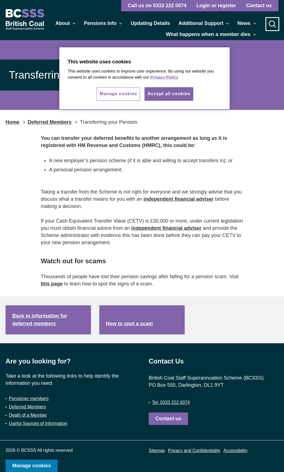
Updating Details (150, 23)
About (65, 23)
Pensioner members (29, 398)
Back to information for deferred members (39, 320)
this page (52, 284)
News (246, 23)
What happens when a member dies (211, 34)
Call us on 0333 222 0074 (157, 5)
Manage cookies (31, 465)
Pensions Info (103, 23)
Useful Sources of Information (38, 423)
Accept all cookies (169, 93)
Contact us (259, 5)
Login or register (216, 5)
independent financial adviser (178, 199)
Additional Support (203, 23)
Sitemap (157, 450)
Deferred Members (27, 406)
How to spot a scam (129, 323)
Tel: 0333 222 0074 (171, 402)
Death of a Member (28, 415)
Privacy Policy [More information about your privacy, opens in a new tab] (164, 77)
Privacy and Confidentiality (194, 450)
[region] (144, 78)
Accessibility (235, 450)
